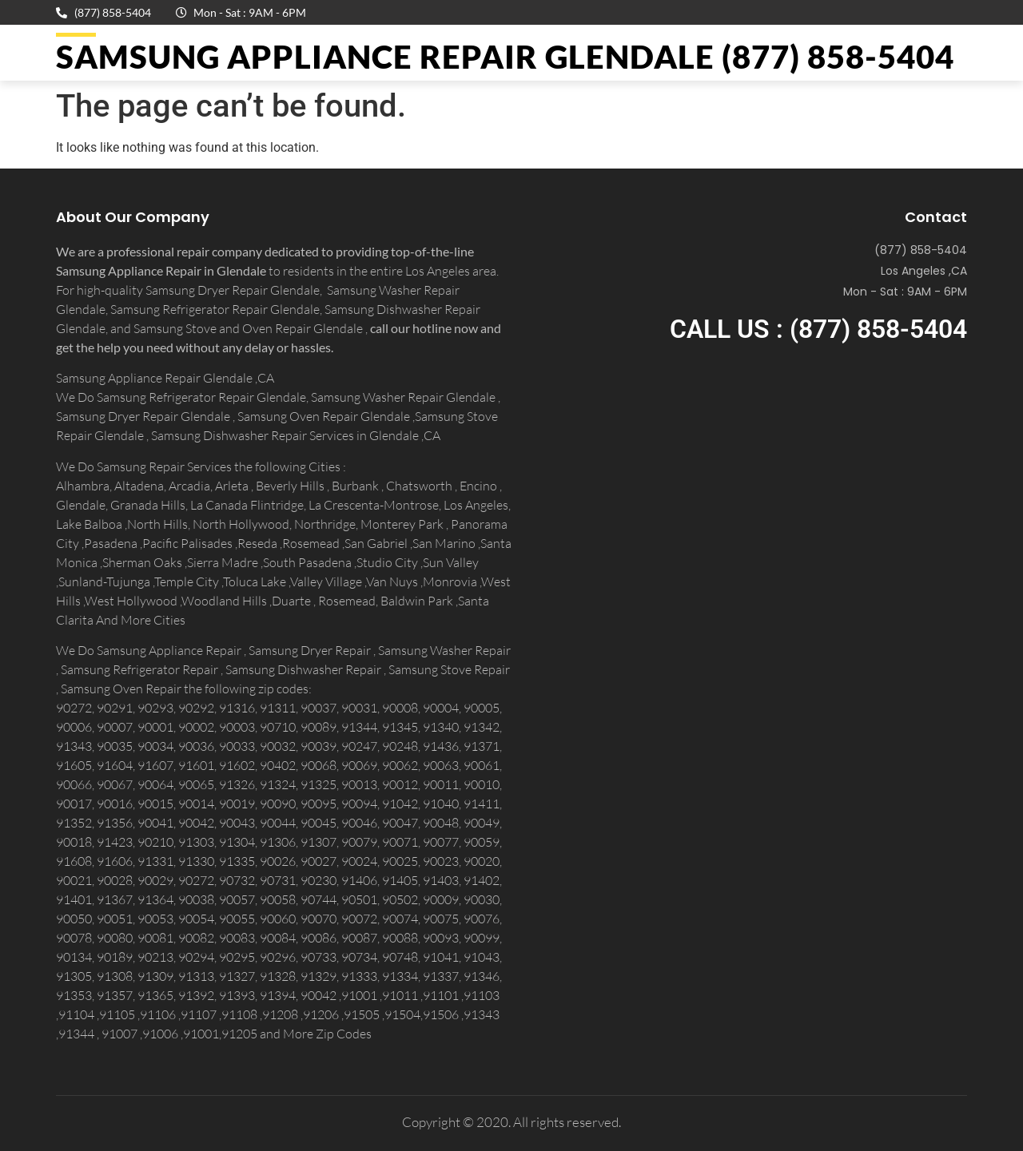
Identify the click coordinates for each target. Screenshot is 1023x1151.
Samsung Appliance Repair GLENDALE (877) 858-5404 (505, 57)
